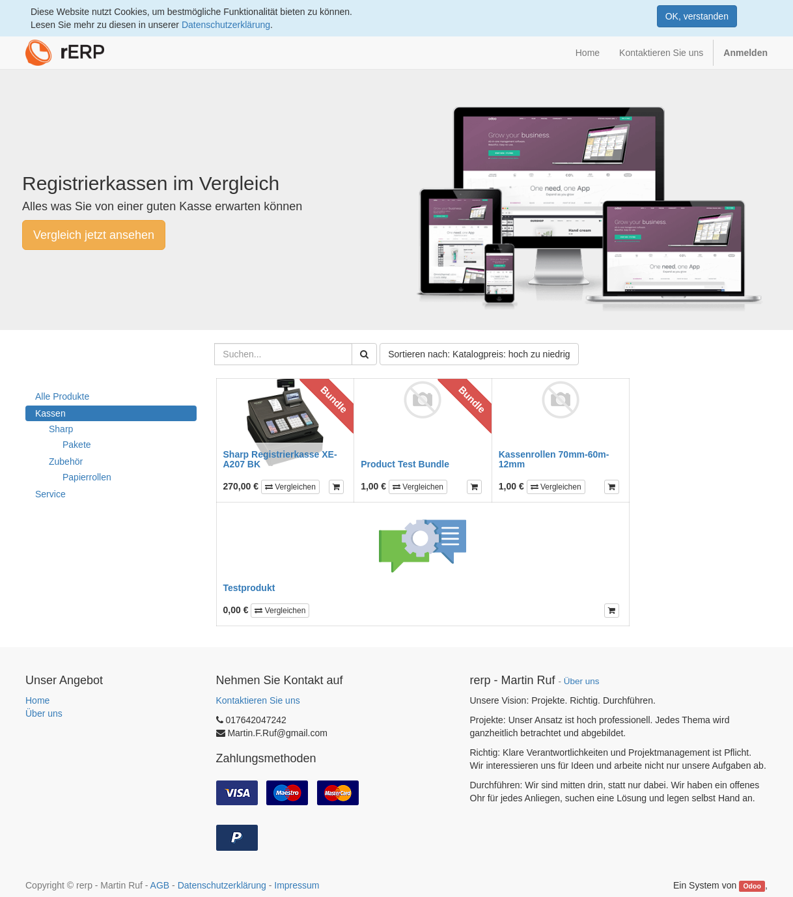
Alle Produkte (62, 396)
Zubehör (66, 461)
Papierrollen (87, 477)
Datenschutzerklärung (226, 25)
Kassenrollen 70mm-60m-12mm (554, 459)
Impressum (296, 885)
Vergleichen (290, 486)
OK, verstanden (697, 16)
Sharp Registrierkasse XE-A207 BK (280, 459)
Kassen (50, 413)
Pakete (77, 444)
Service (50, 494)
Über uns (44, 713)
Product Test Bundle (405, 464)
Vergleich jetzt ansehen (93, 235)
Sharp (61, 429)
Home (37, 700)
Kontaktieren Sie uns (258, 700)
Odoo (751, 886)
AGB (160, 885)
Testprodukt (249, 588)
